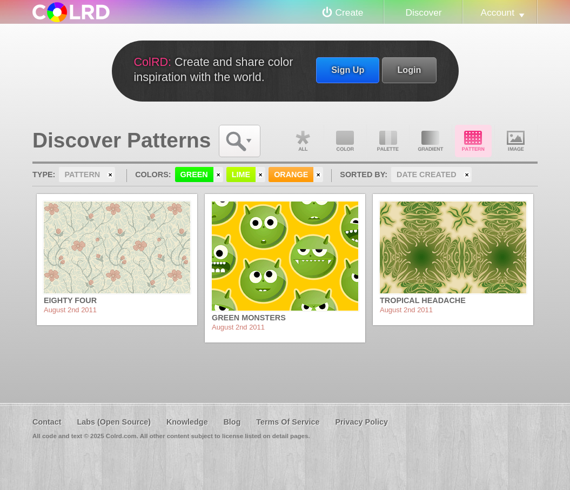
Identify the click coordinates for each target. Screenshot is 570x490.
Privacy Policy (361, 422)
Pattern (473, 141)
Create (350, 12)
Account (497, 12)
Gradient (430, 141)
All (302, 141)
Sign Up (347, 70)
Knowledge (187, 422)
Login (409, 70)
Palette (388, 141)
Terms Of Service (287, 422)
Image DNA (516, 141)
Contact (47, 422)
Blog (231, 422)
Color (345, 141)
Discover (423, 12)
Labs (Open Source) (114, 422)
